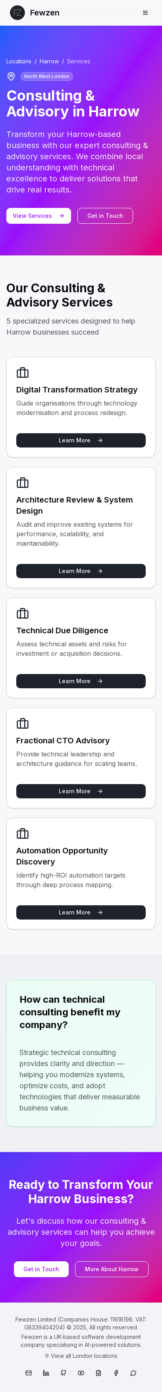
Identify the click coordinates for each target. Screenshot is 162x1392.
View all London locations (81, 1355)
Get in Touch (105, 215)
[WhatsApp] (133, 1373)
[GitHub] (63, 1373)
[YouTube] (81, 1373)
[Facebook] (116, 1373)
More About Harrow (112, 1269)
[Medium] (98, 1373)
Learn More (81, 440)
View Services (39, 215)
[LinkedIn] (46, 1373)
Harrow (49, 61)
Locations (18, 61)
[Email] (28, 1373)
